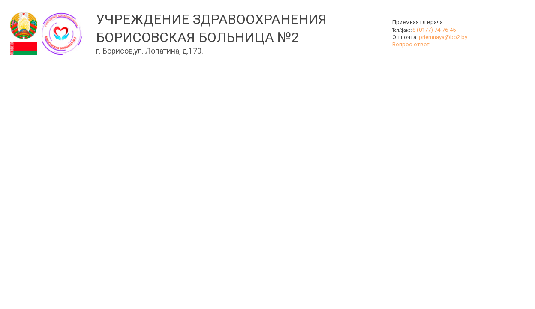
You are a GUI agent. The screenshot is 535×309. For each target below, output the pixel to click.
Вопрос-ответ (411, 44)
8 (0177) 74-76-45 (434, 30)
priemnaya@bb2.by (443, 37)
